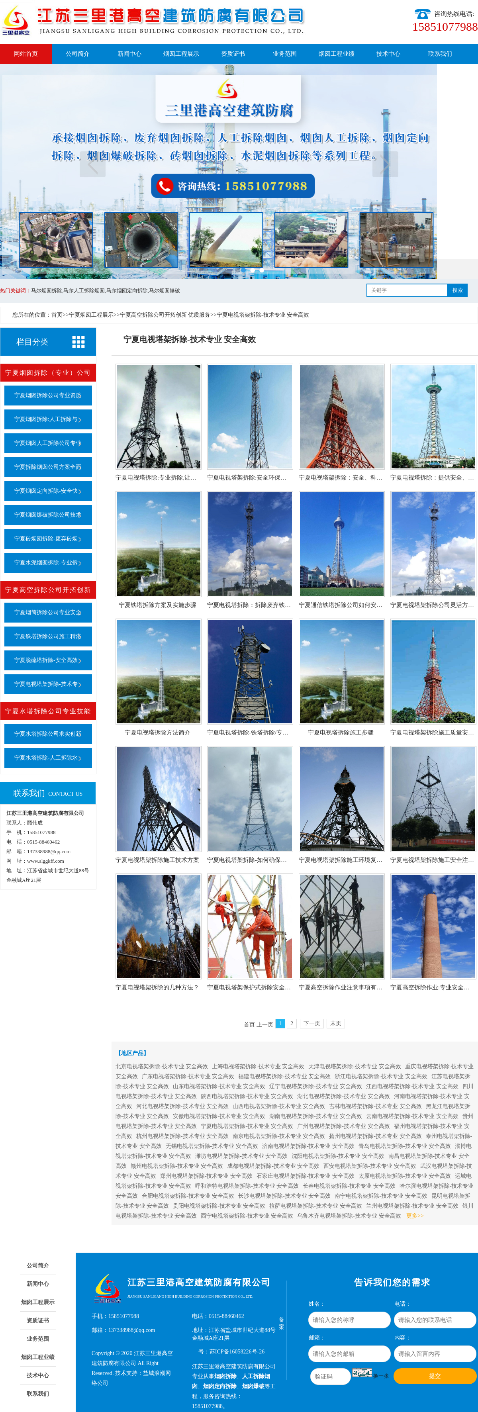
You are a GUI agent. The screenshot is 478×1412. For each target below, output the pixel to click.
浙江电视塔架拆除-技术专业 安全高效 (381, 1076)
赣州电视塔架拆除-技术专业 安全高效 (177, 1166)
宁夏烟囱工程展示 (91, 315)
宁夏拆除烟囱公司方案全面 (47, 467)
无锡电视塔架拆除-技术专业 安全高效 (212, 1146)
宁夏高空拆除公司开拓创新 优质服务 (165, 315)
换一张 (381, 1376)
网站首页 (26, 54)
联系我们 (440, 54)
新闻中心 (129, 54)
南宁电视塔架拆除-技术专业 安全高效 (381, 1196)
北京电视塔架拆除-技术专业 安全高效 (162, 1066)
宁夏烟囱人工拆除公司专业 (47, 443)
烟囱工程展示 (181, 54)
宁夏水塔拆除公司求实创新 (47, 734)
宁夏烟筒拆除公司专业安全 (47, 612)
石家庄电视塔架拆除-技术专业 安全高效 (306, 1176)
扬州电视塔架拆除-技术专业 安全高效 (375, 1136)
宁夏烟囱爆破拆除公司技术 (47, 515)
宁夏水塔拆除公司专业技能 (48, 711)
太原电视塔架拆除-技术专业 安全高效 (404, 1176)
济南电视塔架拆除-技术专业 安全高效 (308, 1146)
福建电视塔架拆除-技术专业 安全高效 (284, 1076)
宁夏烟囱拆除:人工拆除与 (45, 419)
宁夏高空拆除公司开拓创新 (48, 589)
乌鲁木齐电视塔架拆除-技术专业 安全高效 (349, 1216)
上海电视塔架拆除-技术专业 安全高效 (258, 1066)
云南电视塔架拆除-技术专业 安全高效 (412, 1116)
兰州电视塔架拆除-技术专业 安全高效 (412, 1206)
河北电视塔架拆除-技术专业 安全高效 (182, 1106)
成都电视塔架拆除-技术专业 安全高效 (273, 1166)
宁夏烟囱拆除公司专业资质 (47, 395)
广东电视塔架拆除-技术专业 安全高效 (188, 1076)
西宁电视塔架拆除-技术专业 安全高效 (247, 1216)
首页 (57, 315)
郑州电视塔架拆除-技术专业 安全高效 (206, 1176)
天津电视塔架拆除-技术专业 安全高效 (354, 1066)
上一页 (93, 164)
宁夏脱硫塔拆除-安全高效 (46, 660)
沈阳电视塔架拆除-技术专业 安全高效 (338, 1156)
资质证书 (233, 54)
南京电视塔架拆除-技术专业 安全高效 (279, 1136)
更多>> (415, 1216)
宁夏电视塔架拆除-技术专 (46, 684)
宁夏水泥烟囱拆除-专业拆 (46, 563)
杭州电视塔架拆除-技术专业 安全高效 (182, 1136)
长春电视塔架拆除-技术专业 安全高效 (349, 1186)
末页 (335, 1023)
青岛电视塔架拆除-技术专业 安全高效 (404, 1146)
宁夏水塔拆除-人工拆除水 (46, 758)
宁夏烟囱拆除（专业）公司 (48, 372)
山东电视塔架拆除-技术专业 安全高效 (219, 1086)
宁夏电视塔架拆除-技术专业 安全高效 (263, 315)
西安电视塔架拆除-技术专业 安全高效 (369, 1166)
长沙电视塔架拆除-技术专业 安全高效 (284, 1196)
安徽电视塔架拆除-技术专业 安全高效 (219, 1116)
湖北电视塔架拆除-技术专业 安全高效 (343, 1096)
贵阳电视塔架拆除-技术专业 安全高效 (219, 1206)
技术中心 (388, 54)
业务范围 (285, 54)
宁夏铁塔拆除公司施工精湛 (47, 636)
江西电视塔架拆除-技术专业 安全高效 (412, 1086)
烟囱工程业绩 (337, 54)
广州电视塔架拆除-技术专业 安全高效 (343, 1126)
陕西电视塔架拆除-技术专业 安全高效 (247, 1096)
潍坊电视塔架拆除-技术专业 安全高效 (241, 1156)
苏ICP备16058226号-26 (237, 1352)
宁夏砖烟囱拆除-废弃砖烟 (46, 539)
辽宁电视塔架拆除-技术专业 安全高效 (315, 1086)
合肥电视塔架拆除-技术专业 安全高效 (188, 1196)
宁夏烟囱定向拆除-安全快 (46, 491)
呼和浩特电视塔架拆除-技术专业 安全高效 (247, 1186)
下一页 (385, 164)
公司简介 (78, 54)
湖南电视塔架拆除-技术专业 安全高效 (315, 1116)
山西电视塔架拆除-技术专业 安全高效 (279, 1106)
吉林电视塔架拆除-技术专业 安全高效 (375, 1106)
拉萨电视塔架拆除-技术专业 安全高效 (315, 1206)
